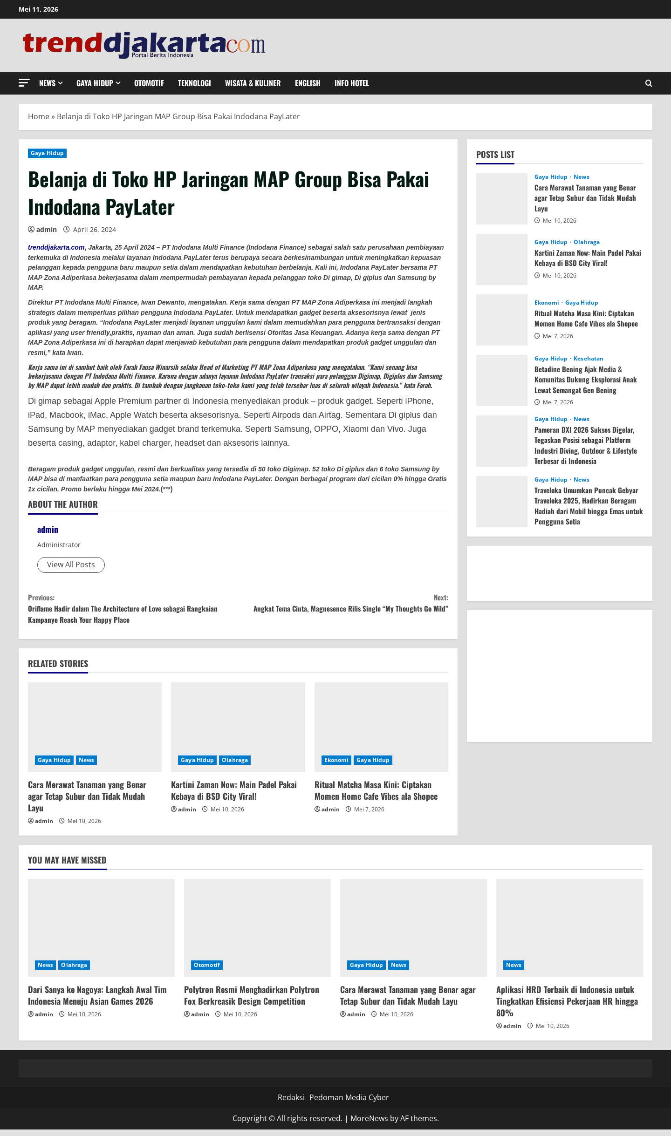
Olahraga (235, 766)
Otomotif (149, 82)
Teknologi (194, 82)
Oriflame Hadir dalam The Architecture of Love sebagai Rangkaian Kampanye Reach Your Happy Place (133, 611)
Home (38, 116)
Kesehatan (588, 358)
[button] (24, 83)
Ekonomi (336, 766)
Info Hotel (352, 82)
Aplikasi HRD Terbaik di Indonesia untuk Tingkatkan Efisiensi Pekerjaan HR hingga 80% (567, 1007)
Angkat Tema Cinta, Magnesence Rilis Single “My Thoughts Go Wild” (343, 611)
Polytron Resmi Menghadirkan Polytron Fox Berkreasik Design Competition (251, 1002)
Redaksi (291, 1104)
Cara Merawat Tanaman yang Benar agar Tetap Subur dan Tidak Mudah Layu (87, 802)
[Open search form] (648, 83)
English (308, 82)
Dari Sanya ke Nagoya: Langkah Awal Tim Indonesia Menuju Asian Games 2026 (97, 1002)
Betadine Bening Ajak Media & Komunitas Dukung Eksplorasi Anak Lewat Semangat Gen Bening (587, 379)
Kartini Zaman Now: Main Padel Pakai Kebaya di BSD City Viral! (234, 797)
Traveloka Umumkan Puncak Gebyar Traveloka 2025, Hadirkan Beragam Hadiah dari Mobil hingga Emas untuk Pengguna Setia (587, 505)
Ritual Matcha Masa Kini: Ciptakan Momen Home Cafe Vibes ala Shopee (376, 797)
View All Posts (71, 564)
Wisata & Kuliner (253, 82)
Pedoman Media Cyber (349, 1104)
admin (46, 229)
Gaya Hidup (94, 82)
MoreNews (369, 1125)
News (47, 82)
